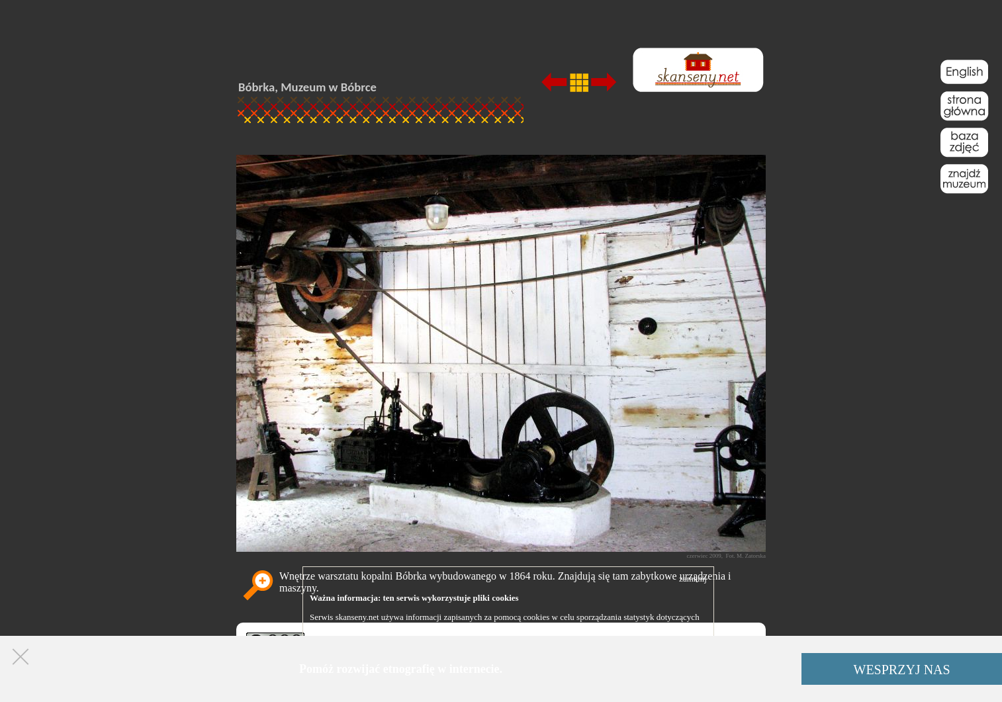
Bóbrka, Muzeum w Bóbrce (307, 87)
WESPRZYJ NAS (902, 669)
